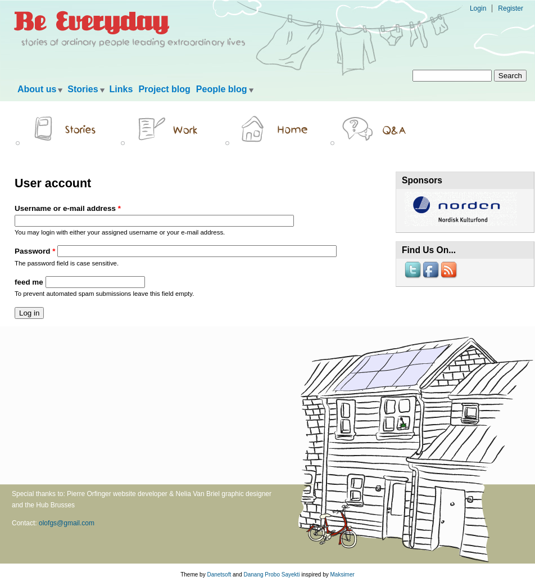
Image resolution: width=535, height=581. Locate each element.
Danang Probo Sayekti (271, 574)
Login (478, 8)
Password (35, 251)
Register (510, 8)
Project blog (164, 89)
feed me (30, 282)
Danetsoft (219, 574)
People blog (221, 89)
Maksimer (342, 574)
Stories (82, 89)
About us (36, 89)
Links (121, 89)
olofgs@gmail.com (66, 523)
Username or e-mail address (68, 208)
